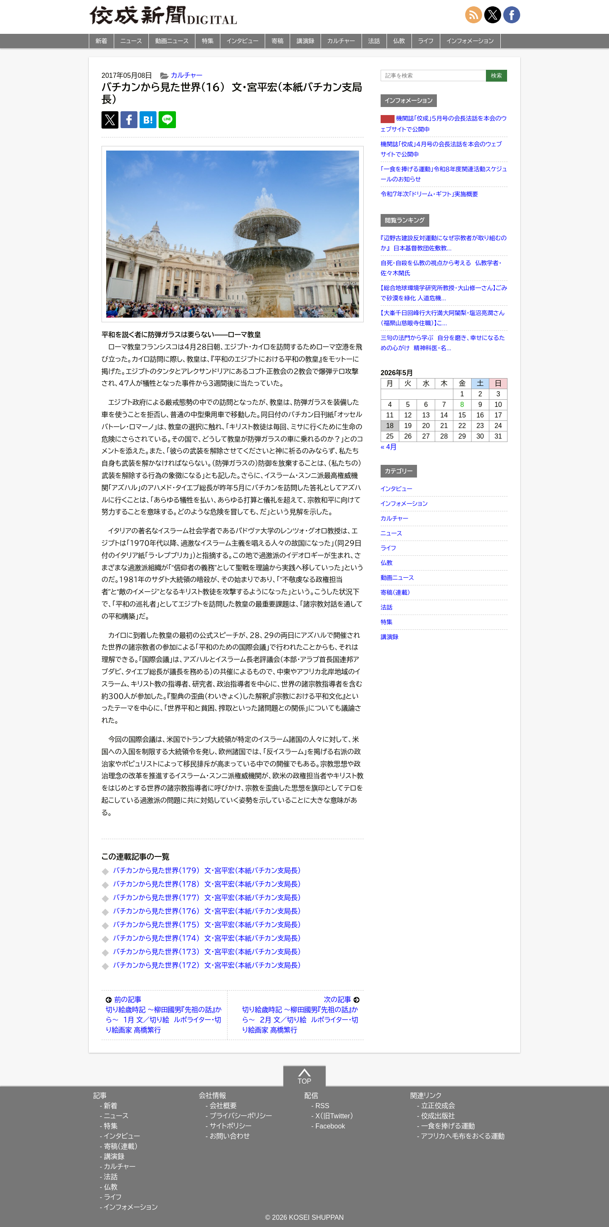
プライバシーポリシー (241, 1116)
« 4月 (389, 446)
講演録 (305, 41)
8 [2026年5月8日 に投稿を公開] (462, 404)
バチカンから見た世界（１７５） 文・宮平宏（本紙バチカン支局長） (207, 924)
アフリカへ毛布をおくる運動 (463, 1136)
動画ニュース (172, 41)
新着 (101, 41)
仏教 (399, 41)
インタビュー (242, 41)
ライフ (426, 41)
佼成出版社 (438, 1116)
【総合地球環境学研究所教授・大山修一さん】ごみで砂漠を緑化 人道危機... (444, 293)
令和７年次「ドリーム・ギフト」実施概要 (429, 194)
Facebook (330, 1126)
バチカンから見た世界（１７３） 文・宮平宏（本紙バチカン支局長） (207, 951)
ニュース (131, 41)
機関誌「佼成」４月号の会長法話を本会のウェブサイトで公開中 (441, 149)
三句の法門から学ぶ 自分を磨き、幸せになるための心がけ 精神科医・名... (443, 343)
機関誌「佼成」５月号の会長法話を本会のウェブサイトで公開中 (444, 124)
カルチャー (341, 41)
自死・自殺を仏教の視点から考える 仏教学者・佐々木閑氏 (441, 268)
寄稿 (277, 41)
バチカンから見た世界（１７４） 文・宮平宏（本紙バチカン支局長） (207, 938)
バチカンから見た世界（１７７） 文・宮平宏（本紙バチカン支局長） (207, 897)
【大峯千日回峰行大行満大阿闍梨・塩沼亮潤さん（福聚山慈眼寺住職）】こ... (443, 318)
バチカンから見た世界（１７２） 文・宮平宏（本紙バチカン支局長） (207, 965)
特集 (208, 41)
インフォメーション (470, 41)
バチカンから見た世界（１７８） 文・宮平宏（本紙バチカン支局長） (207, 884)
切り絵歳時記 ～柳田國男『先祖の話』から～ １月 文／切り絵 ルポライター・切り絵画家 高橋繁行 (164, 1014)
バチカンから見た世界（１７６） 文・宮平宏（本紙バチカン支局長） (207, 911)
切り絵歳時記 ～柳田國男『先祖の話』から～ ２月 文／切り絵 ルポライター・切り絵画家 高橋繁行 (300, 1014)
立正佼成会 (438, 1105)
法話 (374, 41)
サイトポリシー (231, 1126)
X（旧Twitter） (334, 1116)
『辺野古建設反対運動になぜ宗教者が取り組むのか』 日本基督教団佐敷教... (444, 243)
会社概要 (223, 1105)
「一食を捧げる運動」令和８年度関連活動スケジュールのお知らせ (444, 174)
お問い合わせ (230, 1136)
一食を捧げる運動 (448, 1126)
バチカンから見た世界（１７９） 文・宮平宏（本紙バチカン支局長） (207, 870)
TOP (305, 1076)
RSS (322, 1105)
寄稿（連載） (395, 592)
